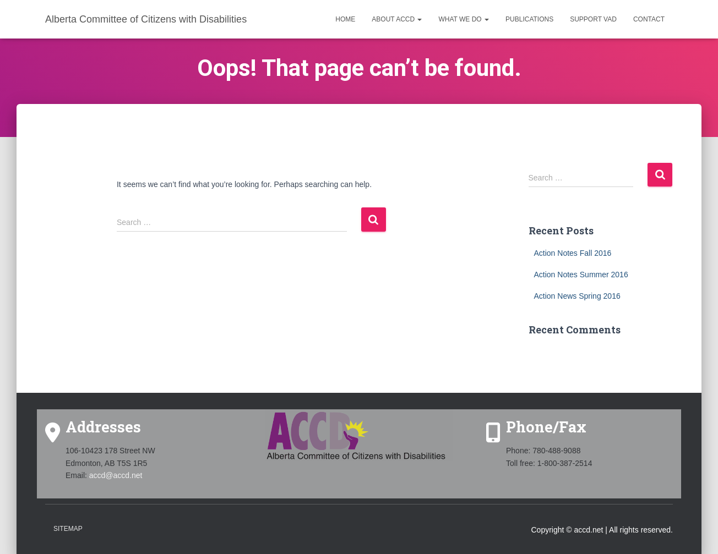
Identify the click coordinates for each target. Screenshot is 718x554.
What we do (463, 19)
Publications (529, 19)
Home (345, 19)
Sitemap (68, 529)
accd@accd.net (116, 475)
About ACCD (397, 19)
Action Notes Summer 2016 (581, 274)
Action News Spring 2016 (577, 296)
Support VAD (593, 19)
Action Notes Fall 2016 (573, 253)
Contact (649, 19)
